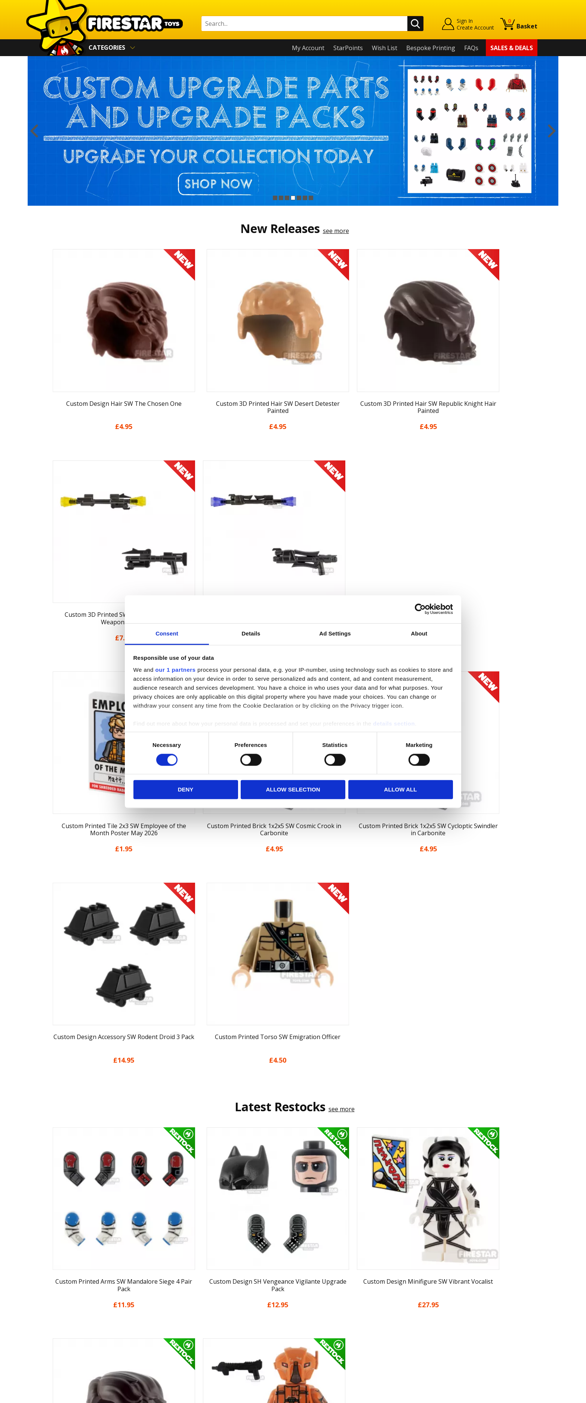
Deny (186, 790)
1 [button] (275, 198)
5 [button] (299, 198)
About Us (62, 1260)
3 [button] (287, 198)
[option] (293, 131)
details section (394, 723)
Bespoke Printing (430, 48)
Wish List (384, 48)
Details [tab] (251, 633)
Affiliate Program (195, 1331)
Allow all (400, 790)
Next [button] (551, 131)
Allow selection (293, 790)
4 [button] (293, 198)
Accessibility (65, 1325)
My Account (308, 48)
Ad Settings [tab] (335, 633)
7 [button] (311, 198)
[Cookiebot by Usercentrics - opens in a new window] (420, 609)
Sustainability (67, 1336)
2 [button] (281, 198)
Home (57, 1239)
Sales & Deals (511, 48)
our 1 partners (175, 670)
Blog (55, 1282)
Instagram (352, 1268)
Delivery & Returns (75, 1293)
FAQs (471, 48)
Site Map (61, 1346)
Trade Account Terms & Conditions (220, 1319)
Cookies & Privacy (73, 1314)
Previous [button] (34, 131)
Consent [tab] (166, 633)
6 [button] (305, 198)
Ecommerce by (509, 1394)
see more (336, 231)
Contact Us (186, 1239)
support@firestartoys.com (207, 1276)
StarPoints (348, 48)
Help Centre (187, 1251)
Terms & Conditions (76, 1303)
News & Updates (72, 1271)
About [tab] (419, 633)
